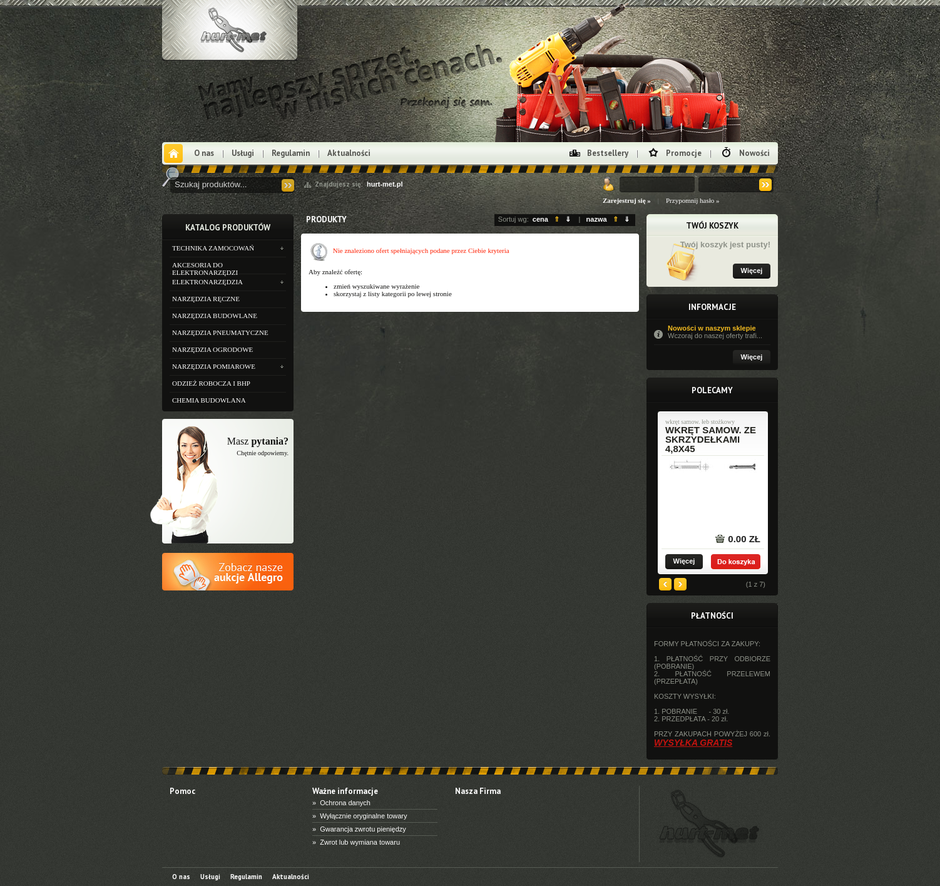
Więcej (752, 270)
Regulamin (291, 153)
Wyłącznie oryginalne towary (363, 816)
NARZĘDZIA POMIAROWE (213, 366)
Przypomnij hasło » (693, 200)
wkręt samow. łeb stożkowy (700, 422)
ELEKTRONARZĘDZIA (207, 282)
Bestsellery (607, 153)
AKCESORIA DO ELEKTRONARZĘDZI (205, 267)
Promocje (684, 153)
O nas (204, 153)
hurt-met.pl (384, 184)
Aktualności (348, 153)
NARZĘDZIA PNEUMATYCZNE (220, 332)
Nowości (754, 153)
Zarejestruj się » (627, 200)
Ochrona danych (345, 802)
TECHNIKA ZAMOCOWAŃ (213, 248)
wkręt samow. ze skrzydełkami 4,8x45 (710, 439)
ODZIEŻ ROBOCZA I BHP (211, 383)
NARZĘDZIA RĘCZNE (206, 298)
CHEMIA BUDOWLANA (209, 400)
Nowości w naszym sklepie (719, 331)
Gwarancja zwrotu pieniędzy (363, 829)
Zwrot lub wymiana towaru (360, 842)
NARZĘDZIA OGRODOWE (212, 349)
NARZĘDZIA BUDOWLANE (214, 315)
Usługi (243, 153)
